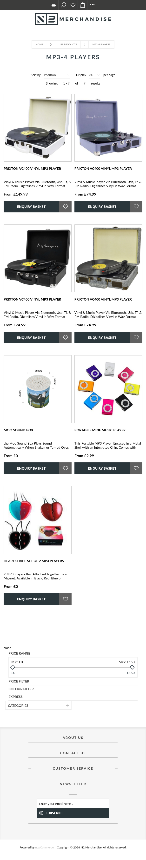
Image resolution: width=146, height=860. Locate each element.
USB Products (68, 44)
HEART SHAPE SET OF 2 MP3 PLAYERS (34, 561)
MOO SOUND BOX (18, 430)
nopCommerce (44, 847)
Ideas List (73, 5)
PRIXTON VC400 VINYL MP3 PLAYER (32, 168)
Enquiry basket (82, 5)
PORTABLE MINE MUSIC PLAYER (100, 430)
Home (39, 44)
